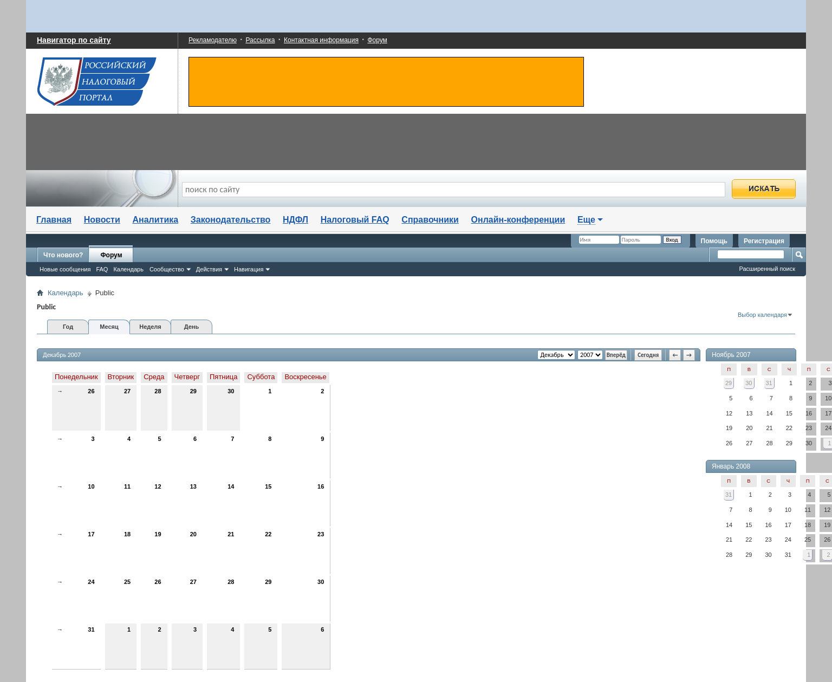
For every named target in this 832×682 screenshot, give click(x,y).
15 (268, 486)
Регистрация (764, 241)
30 (230, 391)
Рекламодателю (212, 40)
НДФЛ (295, 219)
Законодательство (231, 219)
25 (127, 582)
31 (91, 629)
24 (91, 582)
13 (193, 486)
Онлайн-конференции (518, 219)
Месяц (109, 326)
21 (230, 534)
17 (91, 534)
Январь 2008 (731, 466)
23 (320, 534)
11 (127, 486)
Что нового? (63, 255)
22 (268, 534)
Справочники (430, 219)
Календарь (128, 269)
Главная (54, 219)
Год (68, 326)
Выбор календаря (762, 314)
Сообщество (167, 269)
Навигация (248, 269)
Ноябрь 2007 (731, 355)
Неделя (150, 326)
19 (157, 534)
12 (157, 486)
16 (320, 486)
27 (127, 391)
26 (91, 391)
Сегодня (648, 355)
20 (193, 534)
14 (230, 486)
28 (157, 391)
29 (193, 391)
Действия (209, 269)
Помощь (714, 241)
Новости (102, 219)
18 (127, 534)
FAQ (102, 269)
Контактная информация (321, 40)
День (191, 326)
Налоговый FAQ (355, 219)
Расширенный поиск (767, 268)
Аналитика (155, 219)
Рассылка (260, 40)
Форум (377, 40)
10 (91, 486)
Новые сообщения (65, 269)
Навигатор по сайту (74, 40)
